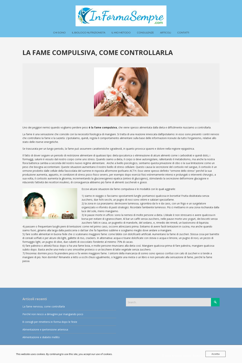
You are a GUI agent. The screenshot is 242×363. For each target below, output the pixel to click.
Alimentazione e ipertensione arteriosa (45, 329)
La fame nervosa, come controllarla (43, 306)
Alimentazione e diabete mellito (41, 337)
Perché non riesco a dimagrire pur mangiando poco (52, 314)
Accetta (216, 354)
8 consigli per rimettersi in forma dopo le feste (49, 322)
